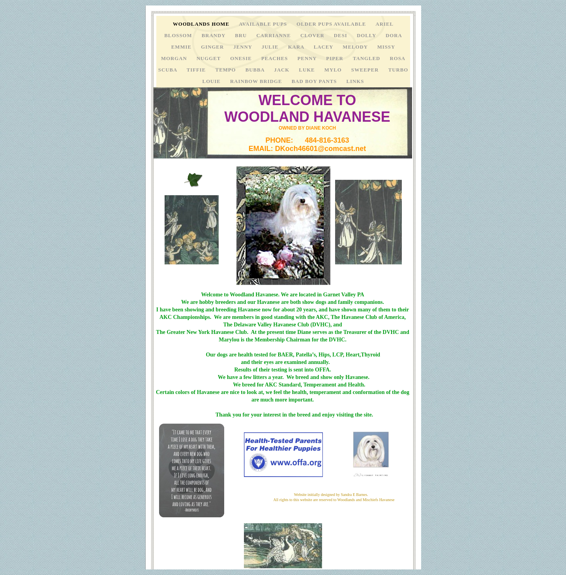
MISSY (386, 47)
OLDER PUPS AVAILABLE (331, 24)
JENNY (243, 47)
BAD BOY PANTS (315, 81)
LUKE (307, 70)
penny (308, 58)
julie (271, 47)
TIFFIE (197, 70)
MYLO (333, 70)
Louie (212, 81)
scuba (168, 70)
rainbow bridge (257, 81)
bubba (256, 70)
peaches (275, 58)
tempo (227, 70)
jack (282, 70)
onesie (241, 58)
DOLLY (367, 35)
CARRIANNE (274, 35)
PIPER (335, 58)
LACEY (324, 47)
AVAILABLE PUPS (264, 24)
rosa (397, 58)
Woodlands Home (202, 24)
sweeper (365, 70)
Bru (241, 35)
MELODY (356, 47)
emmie (182, 47)
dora (394, 35)
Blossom (179, 35)
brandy (214, 35)
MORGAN (175, 58)
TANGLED (367, 58)
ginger (213, 47)
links (355, 81)
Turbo (398, 70)
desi (341, 35)
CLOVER (313, 35)
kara (297, 47)
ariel (385, 24)
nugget (209, 58)
